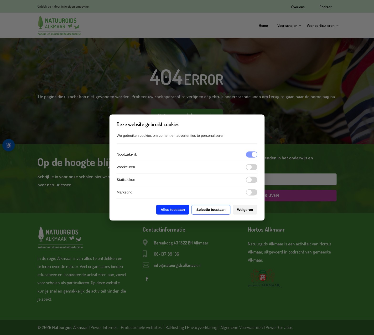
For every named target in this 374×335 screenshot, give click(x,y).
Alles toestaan (173, 210)
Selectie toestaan (211, 210)
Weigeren (245, 210)
